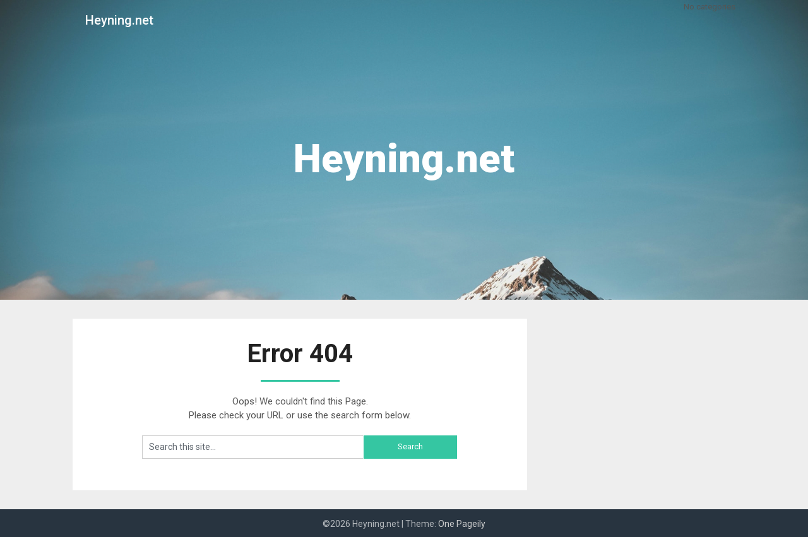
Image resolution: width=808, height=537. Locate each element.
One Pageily (461, 524)
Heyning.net (119, 20)
